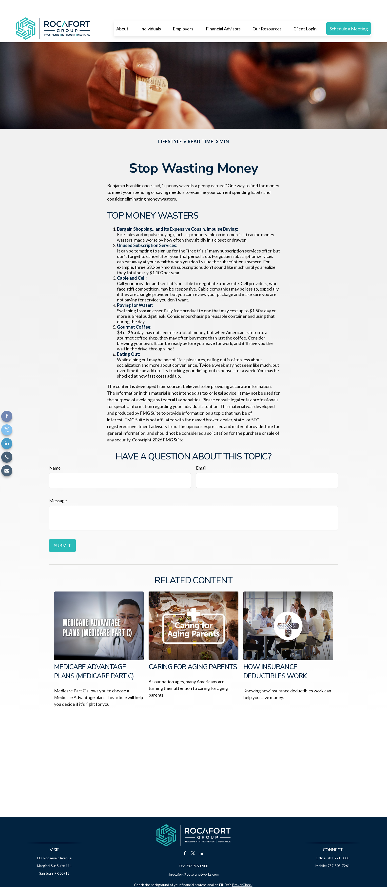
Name (55, 453)
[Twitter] (6, 429)
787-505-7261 (339, 851)
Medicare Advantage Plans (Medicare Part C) (94, 657)
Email (201, 453)
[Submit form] (62, 530)
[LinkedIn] (6, 443)
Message (58, 485)
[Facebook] (6, 416)
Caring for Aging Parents (193, 652)
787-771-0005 (338, 843)
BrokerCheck (242, 870)
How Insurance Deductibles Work (275, 657)
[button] (122, 13)
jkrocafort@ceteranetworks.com (194, 859)
